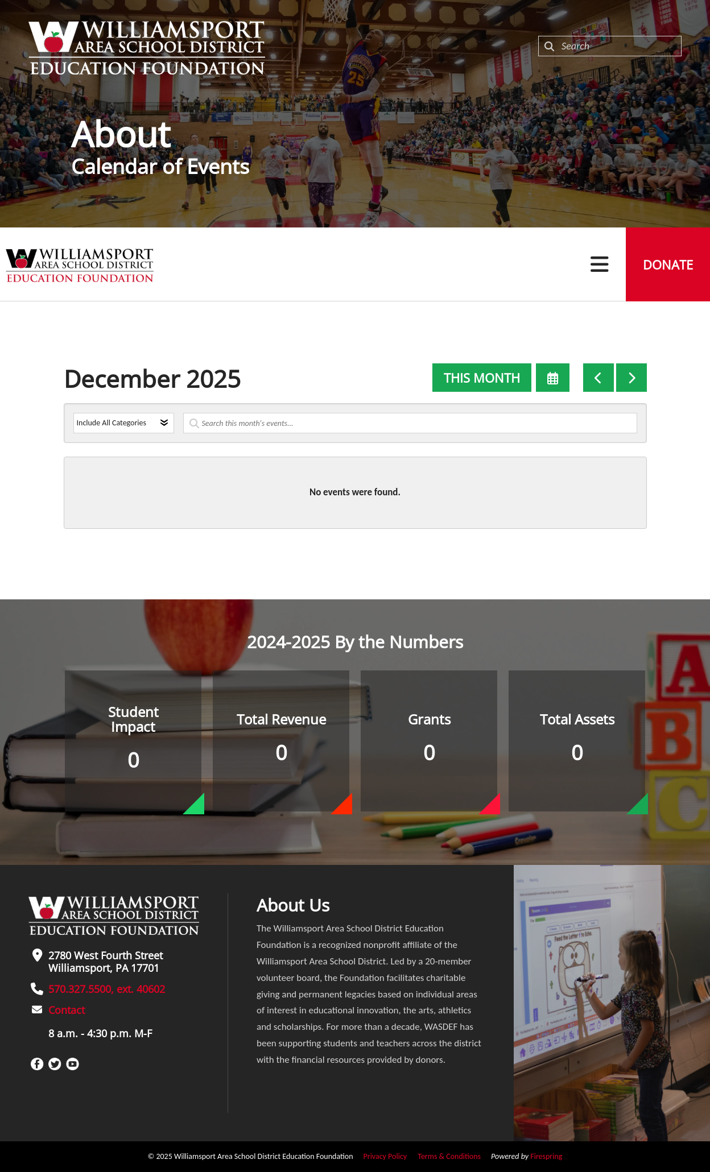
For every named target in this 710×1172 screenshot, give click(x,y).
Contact (66, 1010)
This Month (482, 377)
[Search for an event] (410, 423)
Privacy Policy (385, 1156)
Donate (668, 264)
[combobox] (610, 46)
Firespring (546, 1156)
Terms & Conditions (449, 1156)
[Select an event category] (123, 423)
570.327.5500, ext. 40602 (106, 989)
